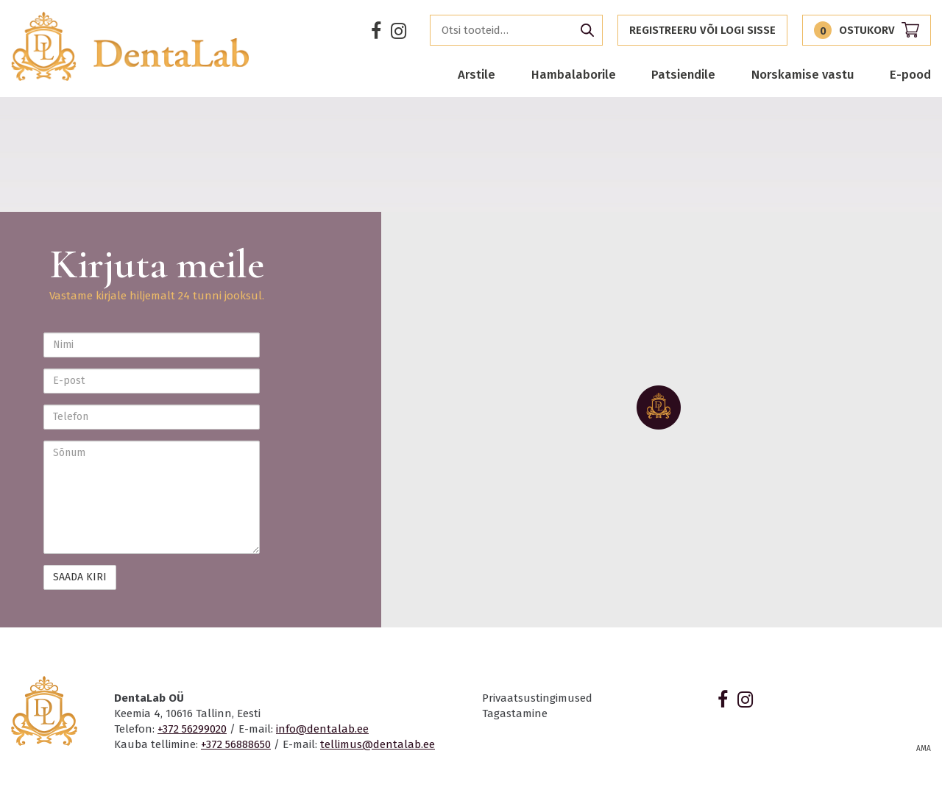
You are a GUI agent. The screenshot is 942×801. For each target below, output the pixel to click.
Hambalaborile (573, 74)
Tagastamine (515, 713)
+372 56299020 (192, 729)
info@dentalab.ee (322, 729)
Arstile (476, 74)
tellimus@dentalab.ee (377, 744)
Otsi (587, 30)
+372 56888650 (236, 744)
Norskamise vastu (802, 74)
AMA (923, 748)
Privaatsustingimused (537, 698)
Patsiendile (683, 74)
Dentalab (130, 46)
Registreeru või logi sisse (702, 30)
